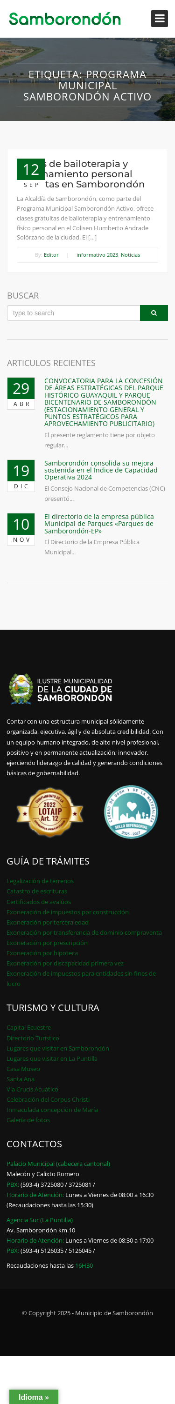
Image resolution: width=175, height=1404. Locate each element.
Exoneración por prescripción (47, 942)
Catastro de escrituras (37, 891)
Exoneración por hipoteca (42, 953)
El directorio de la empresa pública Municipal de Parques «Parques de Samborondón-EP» (99, 523)
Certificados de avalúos (39, 902)
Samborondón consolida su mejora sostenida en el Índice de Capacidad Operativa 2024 (101, 470)
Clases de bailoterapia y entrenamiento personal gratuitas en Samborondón (81, 174)
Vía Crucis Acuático (32, 1089)
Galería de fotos (28, 1120)
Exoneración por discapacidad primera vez (65, 963)
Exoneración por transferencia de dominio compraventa (84, 932)
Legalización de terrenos (40, 881)
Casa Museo (23, 1069)
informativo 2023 (97, 254)
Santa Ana (21, 1079)
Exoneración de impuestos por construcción (68, 912)
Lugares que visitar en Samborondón (58, 1048)
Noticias (130, 254)
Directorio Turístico (33, 1038)
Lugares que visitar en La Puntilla (52, 1058)
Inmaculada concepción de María (52, 1109)
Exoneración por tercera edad (48, 922)
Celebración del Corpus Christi (48, 1099)
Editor (51, 254)
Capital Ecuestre (29, 1027)
